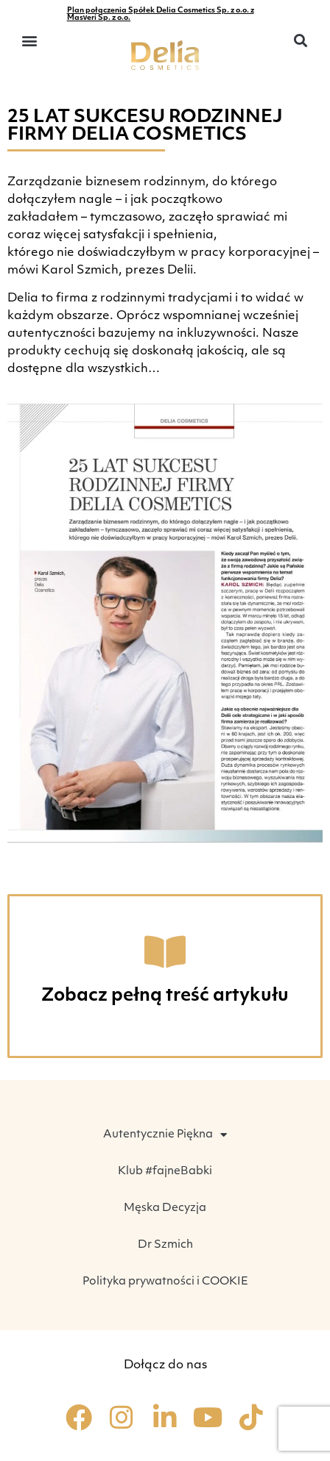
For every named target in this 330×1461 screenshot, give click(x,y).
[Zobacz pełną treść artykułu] (165, 951)
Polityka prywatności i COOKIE (165, 1281)
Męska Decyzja (165, 1208)
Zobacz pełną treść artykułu (165, 996)
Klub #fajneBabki (165, 1171)
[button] (30, 41)
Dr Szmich (165, 1245)
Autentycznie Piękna (165, 1135)
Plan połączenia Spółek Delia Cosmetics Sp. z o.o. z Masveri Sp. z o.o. (160, 14)
